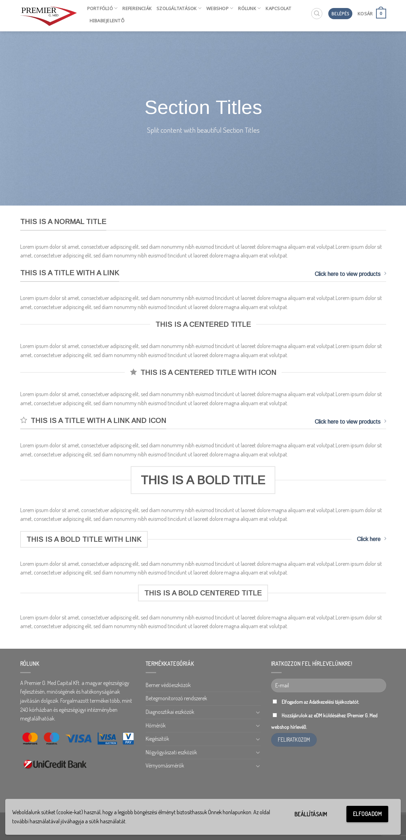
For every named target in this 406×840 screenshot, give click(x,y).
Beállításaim (310, 814)
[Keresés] (316, 13)
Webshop (219, 8)
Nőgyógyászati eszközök (171, 752)
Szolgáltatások (178, 8)
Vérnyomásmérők (165, 765)
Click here (371, 538)
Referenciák (137, 8)
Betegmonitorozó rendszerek (176, 698)
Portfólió (102, 8)
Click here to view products (350, 273)
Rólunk (249, 8)
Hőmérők (156, 725)
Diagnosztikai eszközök (170, 711)
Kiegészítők (157, 738)
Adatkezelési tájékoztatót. (334, 702)
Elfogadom (367, 813)
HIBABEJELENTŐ (107, 20)
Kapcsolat (278, 8)
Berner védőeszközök (168, 684)
